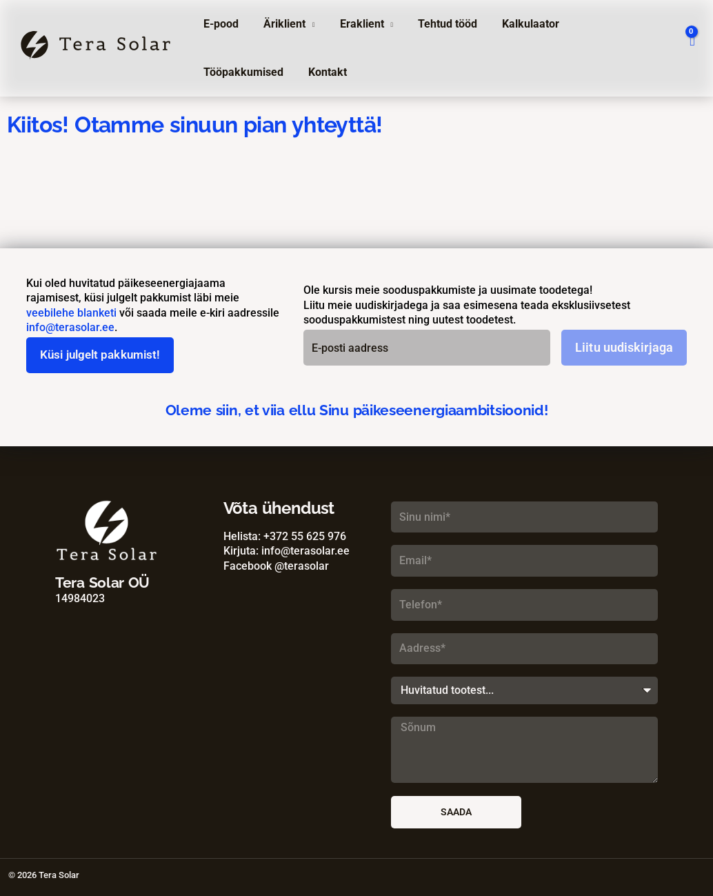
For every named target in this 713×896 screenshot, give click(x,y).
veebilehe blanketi (71, 312)
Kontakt (221, 72)
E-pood (219, 23)
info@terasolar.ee (70, 327)
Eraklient (355, 23)
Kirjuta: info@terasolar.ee (286, 551)
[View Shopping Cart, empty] (691, 48)
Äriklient (280, 23)
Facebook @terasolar (276, 566)
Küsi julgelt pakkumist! (104, 355)
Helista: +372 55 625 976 (284, 536)
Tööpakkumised (609, 23)
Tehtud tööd (438, 23)
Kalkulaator (518, 23)
